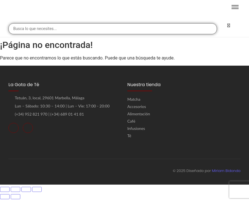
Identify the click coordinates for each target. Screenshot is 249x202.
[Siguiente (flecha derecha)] (15, 196)
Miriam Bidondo (226, 170)
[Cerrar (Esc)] (37, 189)
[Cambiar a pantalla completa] (15, 189)
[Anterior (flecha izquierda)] (5, 196)
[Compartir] (26, 189)
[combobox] (112, 28)
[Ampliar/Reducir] (5, 189)
